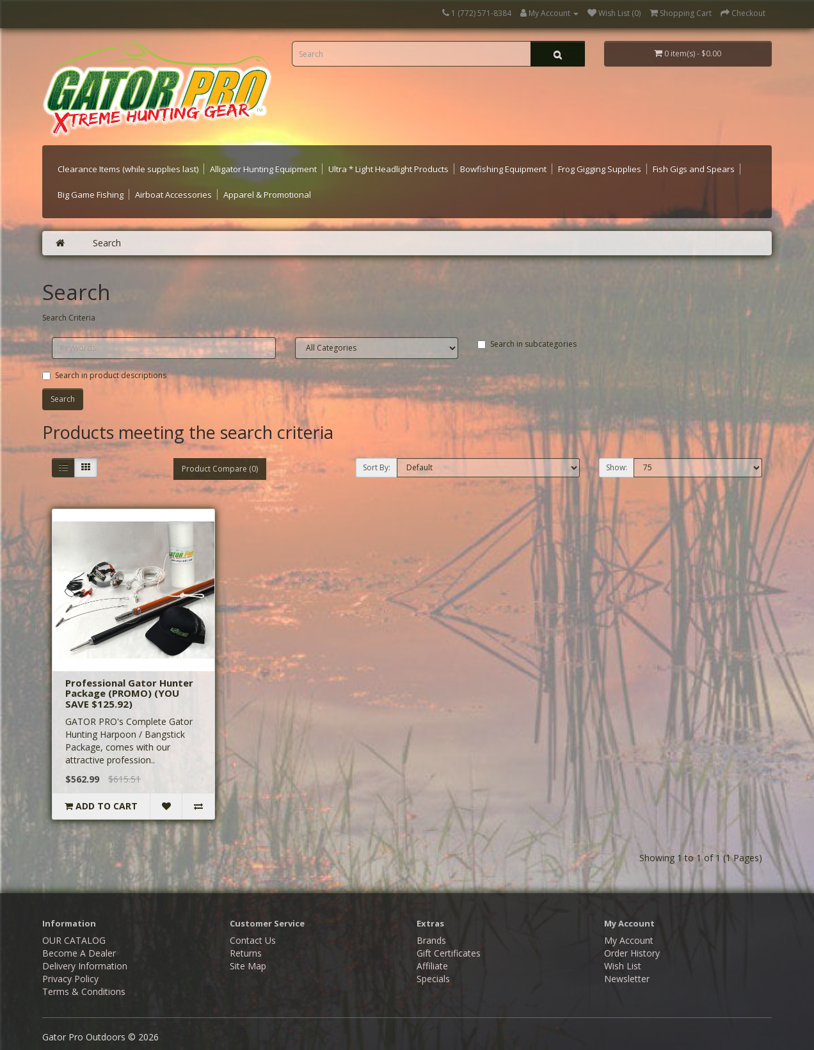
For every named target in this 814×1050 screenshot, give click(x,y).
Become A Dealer (79, 953)
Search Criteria (68, 317)
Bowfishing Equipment (503, 169)
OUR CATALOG (74, 940)
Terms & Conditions (83, 991)
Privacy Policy (70, 979)
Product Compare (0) (220, 468)
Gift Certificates (449, 953)
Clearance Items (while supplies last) (128, 169)
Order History (632, 953)
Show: (616, 467)
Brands (431, 940)
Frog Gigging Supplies (599, 169)
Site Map (248, 966)
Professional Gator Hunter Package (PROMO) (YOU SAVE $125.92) (129, 693)
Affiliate (432, 966)
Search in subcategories (527, 343)
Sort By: (376, 467)
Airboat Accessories (173, 194)
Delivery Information (84, 966)
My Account (628, 940)
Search (107, 243)
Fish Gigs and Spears (694, 169)
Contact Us (253, 940)
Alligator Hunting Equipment (263, 169)
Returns (246, 953)
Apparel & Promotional (267, 194)
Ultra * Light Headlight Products (388, 169)
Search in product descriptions (104, 375)
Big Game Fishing (91, 194)
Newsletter (627, 979)
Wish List (622, 966)
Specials (433, 979)
